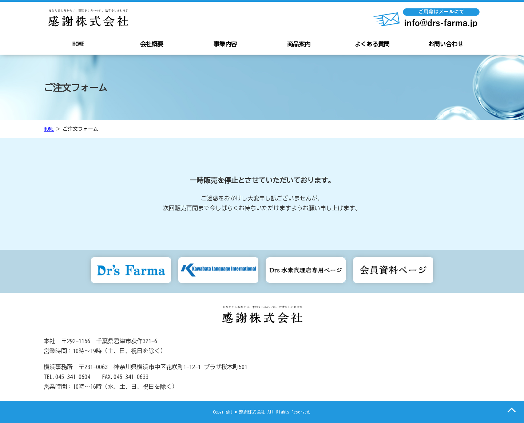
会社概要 (151, 44)
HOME (78, 44)
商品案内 (298, 44)
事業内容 (225, 44)
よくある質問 (372, 44)
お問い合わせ (445, 44)
